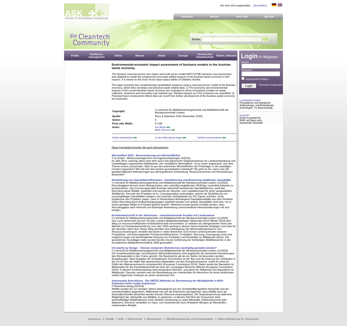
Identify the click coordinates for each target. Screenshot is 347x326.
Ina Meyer (162, 127)
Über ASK (242, 16)
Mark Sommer (165, 129)
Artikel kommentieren (212, 137)
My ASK (269, 16)
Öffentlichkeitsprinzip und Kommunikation (189, 319)
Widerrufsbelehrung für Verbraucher (238, 319)
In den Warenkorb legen (170, 137)
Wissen (214, 16)
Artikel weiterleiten (124, 137)
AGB (121, 319)
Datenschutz (135, 319)
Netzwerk (187, 16)
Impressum (94, 319)
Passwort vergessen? (271, 84)
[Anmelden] (260, 5)
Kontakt (109, 319)
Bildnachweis (154, 319)
